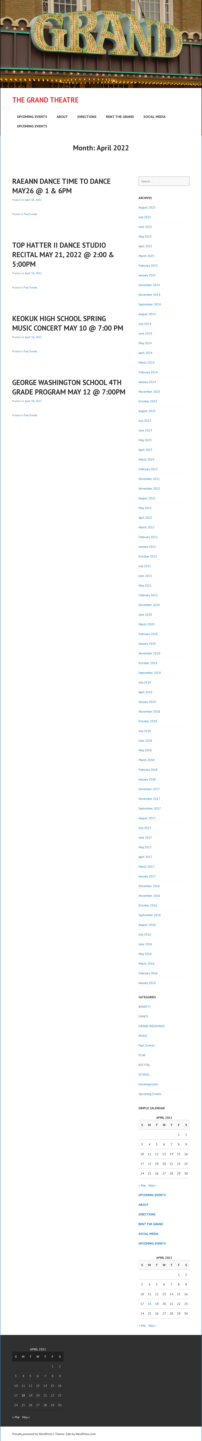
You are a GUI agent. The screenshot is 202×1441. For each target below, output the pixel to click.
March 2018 (146, 760)
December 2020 (149, 605)
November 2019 (149, 653)
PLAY (142, 1055)
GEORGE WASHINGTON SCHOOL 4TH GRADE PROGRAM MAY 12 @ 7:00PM (68, 387)
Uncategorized (148, 1084)
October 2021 (147, 556)
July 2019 (144, 682)
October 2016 (147, 905)
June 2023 (145, 430)
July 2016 (144, 934)
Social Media (154, 116)
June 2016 (145, 944)
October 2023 (147, 401)
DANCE (143, 1016)
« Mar (142, 1185)
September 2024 (149, 304)
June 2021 (145, 576)
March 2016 (146, 963)
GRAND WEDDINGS (151, 1026)
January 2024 (147, 382)
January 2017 (147, 876)
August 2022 (147, 498)
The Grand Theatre (45, 99)
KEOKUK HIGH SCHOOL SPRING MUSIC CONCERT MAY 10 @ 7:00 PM (67, 323)
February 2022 (148, 537)
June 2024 (145, 333)
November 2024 (149, 295)
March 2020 (146, 624)
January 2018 (147, 779)
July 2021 (144, 566)
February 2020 (148, 634)
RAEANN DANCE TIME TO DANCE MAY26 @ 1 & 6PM (61, 185)
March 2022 (146, 527)
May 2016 (145, 954)
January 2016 (147, 983)
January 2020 (147, 644)
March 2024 (146, 362)
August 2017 (147, 818)
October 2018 (147, 721)
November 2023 (149, 391)
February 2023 (148, 469)
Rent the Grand (120, 116)
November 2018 (149, 711)
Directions (86, 116)
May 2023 (145, 440)
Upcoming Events (32, 116)
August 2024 (147, 314)
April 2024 (145, 353)
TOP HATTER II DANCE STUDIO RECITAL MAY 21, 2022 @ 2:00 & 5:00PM (63, 254)
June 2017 (145, 837)
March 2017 (146, 866)
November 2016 (149, 896)
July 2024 (144, 324)
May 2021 (145, 585)
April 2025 (145, 246)
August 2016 (147, 925)
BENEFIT (144, 1007)
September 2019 (149, 673)
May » (152, 1185)
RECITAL (144, 1065)
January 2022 (147, 547)
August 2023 (147, 411)
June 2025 (145, 227)
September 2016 (149, 915)
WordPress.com (86, 1434)
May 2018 (145, 750)
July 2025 (144, 217)
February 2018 (148, 770)
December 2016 (149, 886)
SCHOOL (144, 1074)
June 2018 (145, 740)
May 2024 (145, 343)
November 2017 (149, 799)
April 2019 (145, 692)
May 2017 (145, 847)
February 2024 (148, 372)
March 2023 (146, 459)
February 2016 (148, 973)
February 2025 (148, 265)
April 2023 (145, 450)
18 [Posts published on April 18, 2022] (149, 1164)
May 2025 (145, 236)
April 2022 (145, 518)
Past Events (30, 214)
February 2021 (148, 595)
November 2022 (149, 488)
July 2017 (144, 828)
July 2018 (144, 731)
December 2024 (149, 285)
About (62, 116)
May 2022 (145, 508)
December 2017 (149, 789)
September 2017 (149, 808)
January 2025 (147, 275)
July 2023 (144, 421)
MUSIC (142, 1036)
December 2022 (149, 479)
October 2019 (147, 663)
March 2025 (146, 256)
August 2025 (147, 207)
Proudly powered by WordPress (32, 1434)
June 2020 (145, 614)
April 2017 (145, 857)
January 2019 (147, 702)
